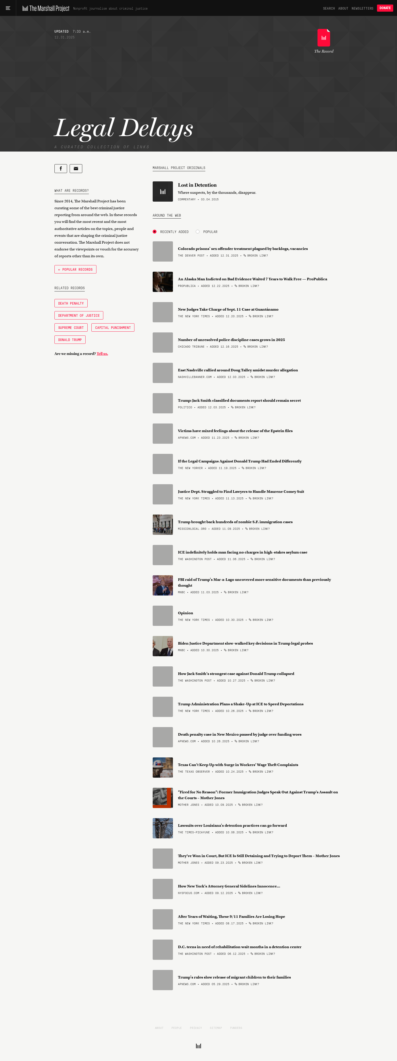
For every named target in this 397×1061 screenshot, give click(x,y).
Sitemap (216, 1028)
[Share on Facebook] (60, 168)
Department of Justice (79, 315)
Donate (385, 8)
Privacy (196, 1028)
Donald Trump (70, 339)
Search (329, 8)
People (176, 1028)
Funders (236, 1028)
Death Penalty (71, 303)
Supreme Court (71, 327)
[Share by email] (76, 168)
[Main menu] (8, 8)
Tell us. (102, 353)
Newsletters (362, 8)
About (343, 8)
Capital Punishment (113, 327)
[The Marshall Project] (44, 8)
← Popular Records (75, 269)
